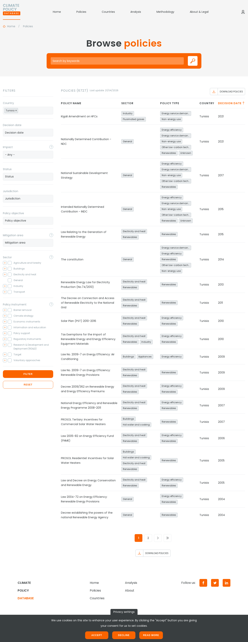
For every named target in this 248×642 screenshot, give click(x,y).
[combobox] (28, 110)
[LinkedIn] (226, 583)
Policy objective (13, 213)
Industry (128, 113)
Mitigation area (13, 235)
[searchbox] (23, 110)
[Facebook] (203, 583)
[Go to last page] (167, 538)
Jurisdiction (10, 191)
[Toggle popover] (51, 147)
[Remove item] (16, 111)
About (129, 590)
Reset (28, 384)
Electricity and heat (134, 231)
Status (7, 169)
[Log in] (243, 12)
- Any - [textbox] (10, 155)
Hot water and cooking (136, 424)
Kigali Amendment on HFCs (79, 116)
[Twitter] (215, 583)
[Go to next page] (158, 538)
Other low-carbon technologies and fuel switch (176, 147)
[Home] (11, 12)
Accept (96, 635)
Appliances (145, 356)
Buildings (128, 356)
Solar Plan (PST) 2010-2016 (78, 321)
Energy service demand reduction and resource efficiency (176, 113)
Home (57, 12)
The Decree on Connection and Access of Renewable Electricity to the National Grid (87, 302)
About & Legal (199, 12)
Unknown (185, 153)
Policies (81, 12)
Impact (8, 147)
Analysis (135, 12)
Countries (108, 12)
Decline (124, 635)
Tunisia (204, 116)
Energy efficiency (172, 129)
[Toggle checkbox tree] (5, 263)
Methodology (165, 12)
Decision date (12, 125)
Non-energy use (171, 119)
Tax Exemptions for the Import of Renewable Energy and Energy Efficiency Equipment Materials (88, 339)
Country (8, 103)
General (127, 141)
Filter (27, 374)
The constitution (72, 259)
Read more (151, 635)
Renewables (169, 153)
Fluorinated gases (133, 119)
